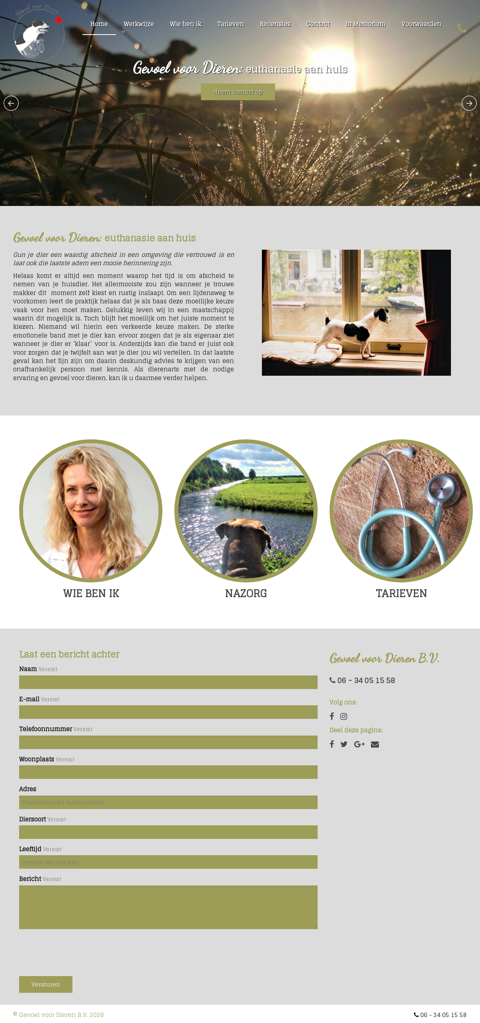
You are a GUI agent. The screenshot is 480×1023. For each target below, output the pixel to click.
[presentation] (79, 950)
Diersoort (32, 819)
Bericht (30, 879)
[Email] (375, 744)
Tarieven (230, 24)
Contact (318, 24)
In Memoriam (365, 24)
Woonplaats (36, 759)
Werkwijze (139, 24)
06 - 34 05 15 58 (362, 680)
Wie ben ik (185, 24)
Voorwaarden (421, 24)
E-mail (29, 699)
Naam (28, 669)
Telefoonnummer (45, 729)
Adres (27, 789)
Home (99, 24)
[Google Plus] (359, 744)
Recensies (275, 24)
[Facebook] (332, 744)
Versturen (45, 984)
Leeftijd (30, 849)
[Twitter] (344, 744)
